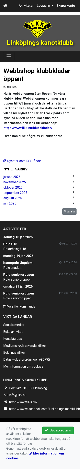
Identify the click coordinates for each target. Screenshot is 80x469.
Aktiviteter (26, 6)
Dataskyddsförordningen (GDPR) (26, 359)
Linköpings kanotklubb (40, 43)
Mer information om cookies (23, 366)
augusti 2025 (12, 198)
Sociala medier (13, 325)
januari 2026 (12, 177)
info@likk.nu (17, 395)
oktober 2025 (13, 187)
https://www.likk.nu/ (23, 402)
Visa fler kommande (19, 306)
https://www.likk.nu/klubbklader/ (27, 128)
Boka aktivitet (13, 332)
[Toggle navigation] (9, 56)
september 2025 (15, 193)
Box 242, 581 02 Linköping (28, 388)
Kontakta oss (12, 339)
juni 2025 (9, 203)
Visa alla (69, 211)
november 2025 (14, 182)
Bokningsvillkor (14, 353)
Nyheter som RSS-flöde (22, 161)
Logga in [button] (44, 6)
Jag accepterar (58, 430)
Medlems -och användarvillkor (24, 346)
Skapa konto (66, 6)
